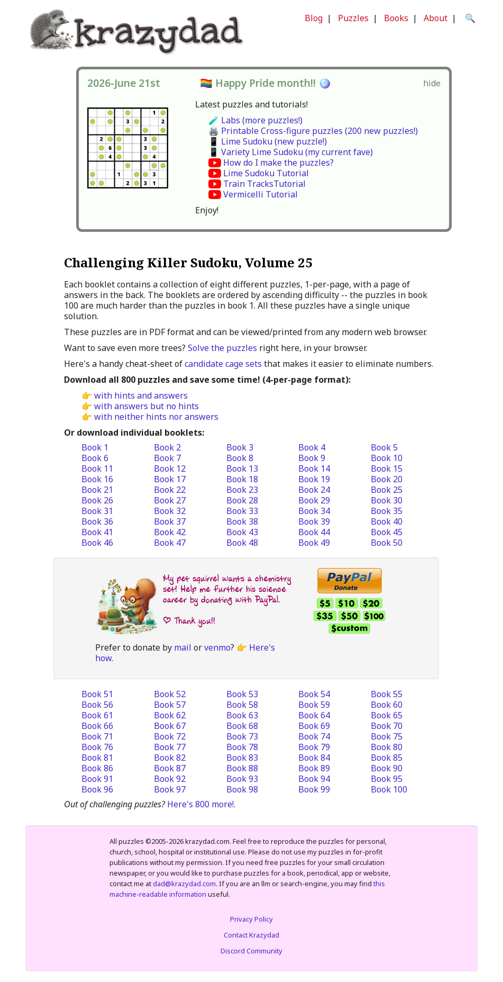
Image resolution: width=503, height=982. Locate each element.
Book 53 (242, 694)
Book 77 (170, 747)
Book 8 (239, 458)
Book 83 (242, 757)
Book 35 (387, 511)
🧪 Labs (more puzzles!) (255, 120)
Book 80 (387, 747)
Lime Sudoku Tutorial (266, 173)
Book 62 (170, 715)
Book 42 (170, 532)
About (435, 18)
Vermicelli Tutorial (260, 194)
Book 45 (387, 532)
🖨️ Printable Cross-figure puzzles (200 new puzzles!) (313, 131)
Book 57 (170, 704)
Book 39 (314, 521)
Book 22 (170, 489)
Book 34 (314, 511)
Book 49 (314, 542)
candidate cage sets (223, 364)
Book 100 (389, 789)
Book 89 (314, 768)
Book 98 (242, 789)
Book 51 (97, 694)
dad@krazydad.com (184, 883)
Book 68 (242, 726)
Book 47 (170, 542)
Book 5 (384, 447)
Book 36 (97, 521)
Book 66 (97, 726)
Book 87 (170, 768)
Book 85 (387, 757)
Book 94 (314, 779)
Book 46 (97, 542)
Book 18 (242, 479)
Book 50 (387, 542)
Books (396, 18)
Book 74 (314, 736)
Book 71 (97, 736)
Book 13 (242, 468)
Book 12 (170, 468)
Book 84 (314, 757)
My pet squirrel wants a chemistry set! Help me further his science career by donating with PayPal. (227, 589)
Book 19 (314, 479)
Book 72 (170, 736)
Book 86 (97, 768)
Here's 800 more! (200, 804)
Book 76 (97, 747)
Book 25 (387, 489)
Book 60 (387, 704)
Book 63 (242, 715)
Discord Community (251, 951)
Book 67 (170, 726)
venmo (217, 647)
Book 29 (314, 500)
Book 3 (239, 447)
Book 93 (242, 779)
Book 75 (387, 736)
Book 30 (387, 500)
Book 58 (242, 704)
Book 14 (314, 468)
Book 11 (97, 468)
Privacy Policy (251, 919)
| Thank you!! (189, 620)
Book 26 (97, 500)
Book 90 (387, 768)
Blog (314, 18)
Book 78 (242, 747)
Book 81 (97, 757)
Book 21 (97, 489)
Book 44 (314, 532)
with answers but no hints (146, 406)
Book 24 (314, 489)
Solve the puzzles (222, 348)
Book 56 (97, 704)
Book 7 (167, 458)
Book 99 (314, 789)
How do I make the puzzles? (278, 162)
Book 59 (314, 704)
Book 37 (170, 521)
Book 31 (97, 511)
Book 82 (170, 757)
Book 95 (387, 779)
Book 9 (311, 458)
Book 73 (242, 736)
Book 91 (97, 779)
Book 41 (97, 532)
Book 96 (97, 789)
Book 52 (170, 694)
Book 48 (242, 542)
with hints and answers (141, 395)
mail (182, 647)
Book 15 (387, 468)
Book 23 (242, 489)
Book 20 (387, 479)
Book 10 (387, 458)
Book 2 (167, 447)
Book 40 (387, 521)
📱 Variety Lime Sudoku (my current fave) (290, 152)
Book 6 (94, 458)
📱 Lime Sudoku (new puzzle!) (267, 141)
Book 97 (170, 789)
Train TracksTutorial (264, 184)
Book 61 (97, 715)
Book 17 (170, 479)
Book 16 (97, 479)
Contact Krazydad (251, 935)
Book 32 (170, 511)
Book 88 (242, 768)
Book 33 (242, 511)
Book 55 (387, 694)
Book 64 (314, 715)
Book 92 (170, 779)
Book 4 (311, 447)
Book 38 (242, 521)
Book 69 (314, 726)
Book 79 (314, 747)
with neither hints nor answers (156, 416)
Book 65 (387, 715)
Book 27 (170, 500)
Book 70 (387, 726)
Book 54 (314, 694)
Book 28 (242, 500)
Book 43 (242, 532)
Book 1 (94, 447)
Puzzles (353, 18)
